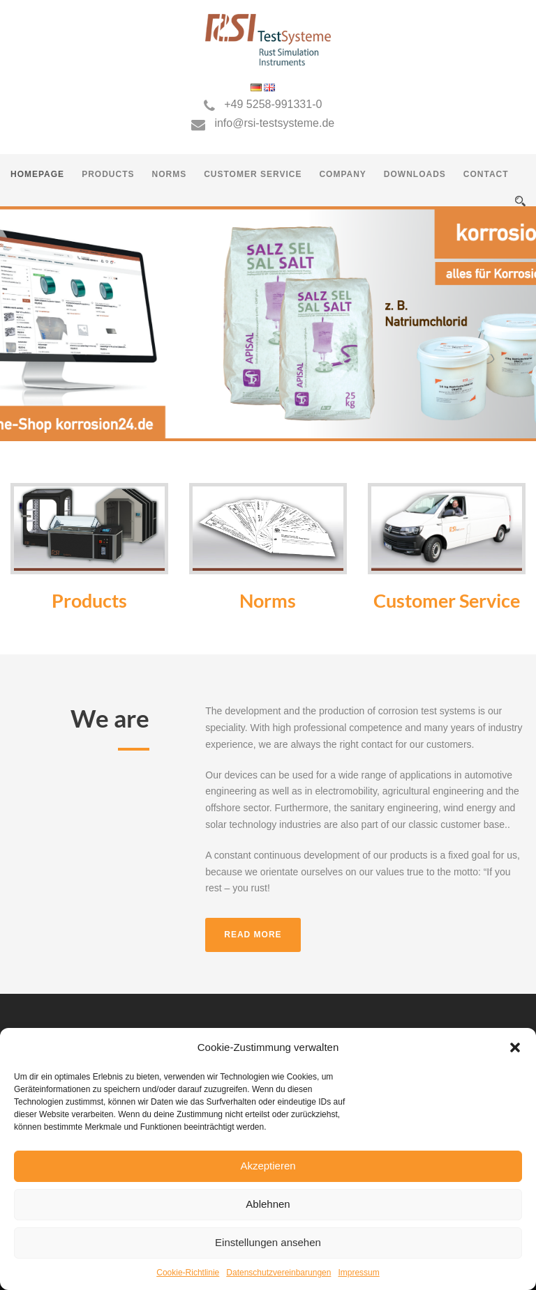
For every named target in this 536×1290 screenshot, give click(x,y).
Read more (252, 934)
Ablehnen (268, 1204)
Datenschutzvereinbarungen (278, 1272)
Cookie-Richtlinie (187, 1272)
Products (108, 174)
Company (342, 174)
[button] (515, 1047)
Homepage (37, 174)
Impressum (358, 1272)
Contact (486, 174)
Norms (168, 174)
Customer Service (253, 174)
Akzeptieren (267, 1166)
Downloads (415, 174)
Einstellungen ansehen (268, 1242)
